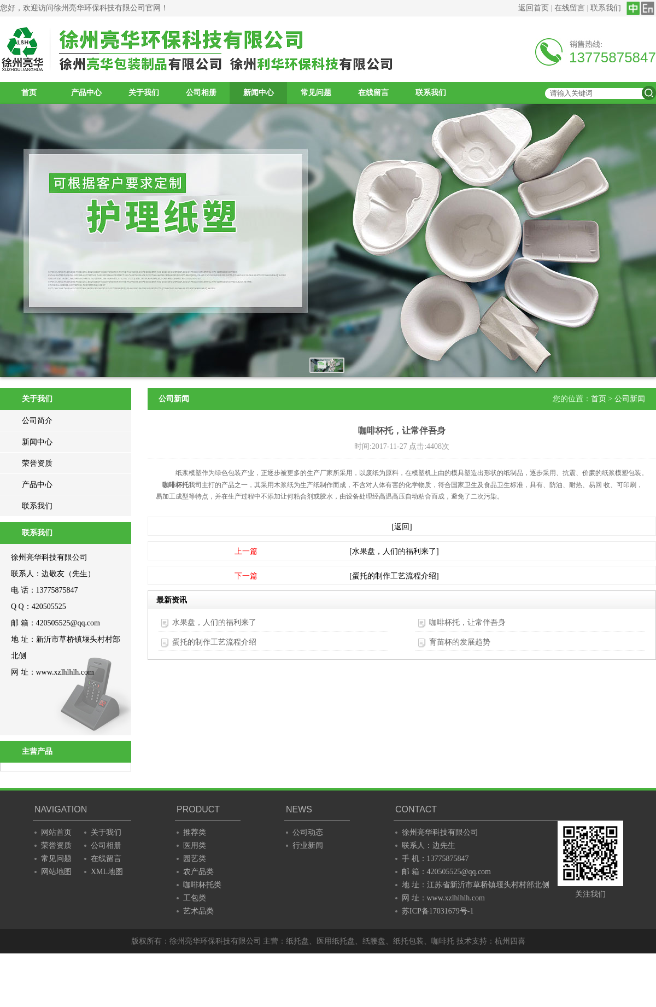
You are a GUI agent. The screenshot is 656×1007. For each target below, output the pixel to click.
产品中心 (86, 93)
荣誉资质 (37, 463)
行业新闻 (307, 845)
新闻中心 (258, 93)
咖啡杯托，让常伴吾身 (467, 622)
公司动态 (307, 832)
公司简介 (37, 421)
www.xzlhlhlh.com (65, 672)
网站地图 (56, 872)
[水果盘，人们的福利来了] (393, 551)
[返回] (401, 527)
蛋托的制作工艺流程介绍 (214, 642)
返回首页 (533, 8)
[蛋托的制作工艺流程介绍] (393, 576)
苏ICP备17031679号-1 (437, 911)
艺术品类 (198, 911)
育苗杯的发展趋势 (459, 642)
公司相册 (201, 93)
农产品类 (198, 872)
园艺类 (194, 858)
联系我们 (605, 8)
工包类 (194, 898)
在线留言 (569, 8)
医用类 (194, 845)
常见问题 (316, 93)
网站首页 (56, 832)
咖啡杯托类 (202, 885)
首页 (29, 93)
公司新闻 (629, 399)
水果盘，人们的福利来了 (214, 622)
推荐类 (194, 832)
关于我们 (143, 93)
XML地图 (107, 872)
